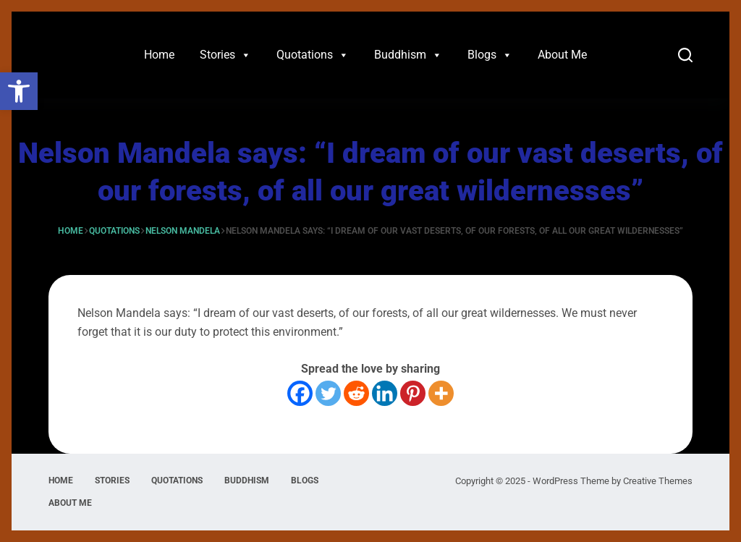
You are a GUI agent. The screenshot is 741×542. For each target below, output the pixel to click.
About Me (562, 55)
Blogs (489, 55)
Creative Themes (658, 480)
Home (159, 55)
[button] (19, 91)
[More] (441, 393)
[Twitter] (328, 393)
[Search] (685, 55)
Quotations (312, 55)
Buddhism (408, 55)
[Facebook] (300, 393)
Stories (225, 55)
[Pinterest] (412, 393)
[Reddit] (356, 393)
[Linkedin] (384, 393)
